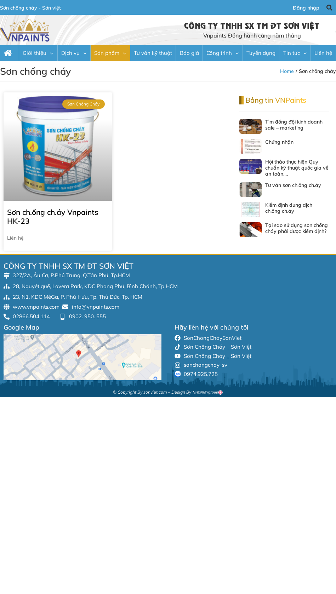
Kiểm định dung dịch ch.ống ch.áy (288, 208)
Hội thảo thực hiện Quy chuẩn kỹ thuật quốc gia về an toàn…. (297, 168)
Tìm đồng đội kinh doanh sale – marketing (294, 125)
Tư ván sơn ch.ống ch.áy (293, 185)
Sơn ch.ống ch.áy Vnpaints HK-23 (52, 216)
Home (287, 71)
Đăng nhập (306, 8)
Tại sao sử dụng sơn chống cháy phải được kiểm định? (296, 228)
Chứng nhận (279, 142)
